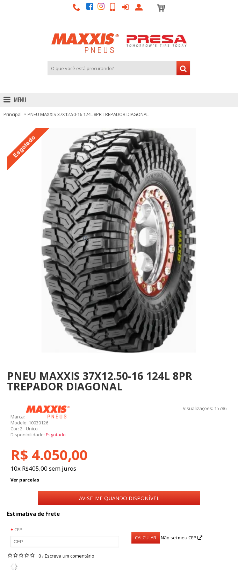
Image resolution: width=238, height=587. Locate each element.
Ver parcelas (24, 480)
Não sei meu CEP (181, 537)
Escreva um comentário (69, 556)
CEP (18, 529)
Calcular (145, 537)
